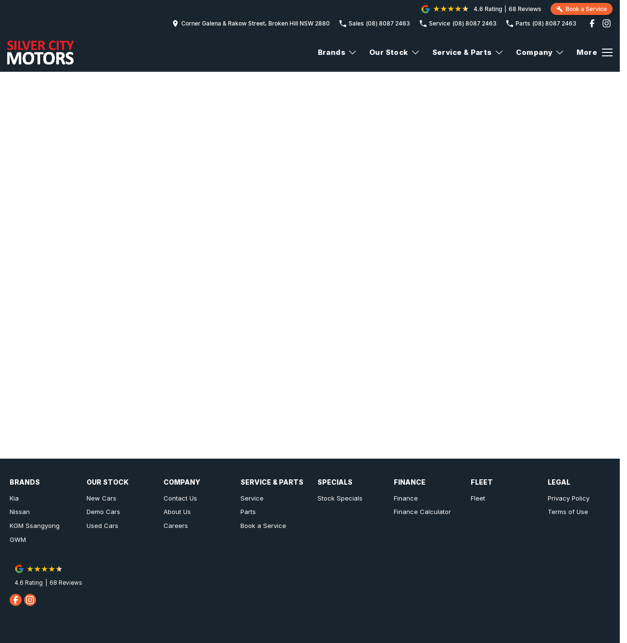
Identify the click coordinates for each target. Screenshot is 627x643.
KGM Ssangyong (35, 525)
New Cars (101, 498)
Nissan (20, 511)
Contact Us (180, 498)
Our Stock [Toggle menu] (394, 52)
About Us (177, 511)
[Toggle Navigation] (595, 52)
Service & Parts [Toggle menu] (468, 52)
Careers (175, 525)
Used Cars (102, 525)
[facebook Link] (592, 23)
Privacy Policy (568, 498)
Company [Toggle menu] (540, 52)
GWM (18, 539)
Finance (406, 498)
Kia (14, 498)
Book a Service (263, 525)
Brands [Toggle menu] (337, 52)
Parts (248, 511)
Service (251, 498)
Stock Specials (340, 498)
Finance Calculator (422, 511)
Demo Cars (103, 511)
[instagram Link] (607, 23)
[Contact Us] (251, 23)
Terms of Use (568, 511)
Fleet (478, 498)
